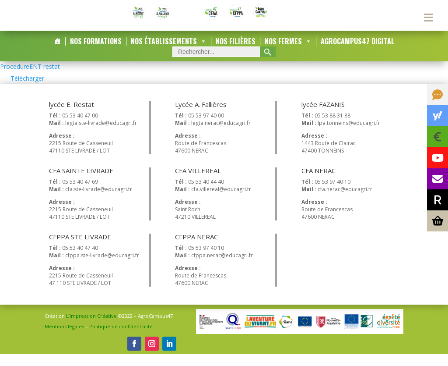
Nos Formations (96, 53)
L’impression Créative (91, 328)
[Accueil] (57, 53)
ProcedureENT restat (30, 78)
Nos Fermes (288, 53)
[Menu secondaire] (428, 17)
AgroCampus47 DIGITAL (358, 53)
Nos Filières (236, 53)
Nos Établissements (168, 53)
